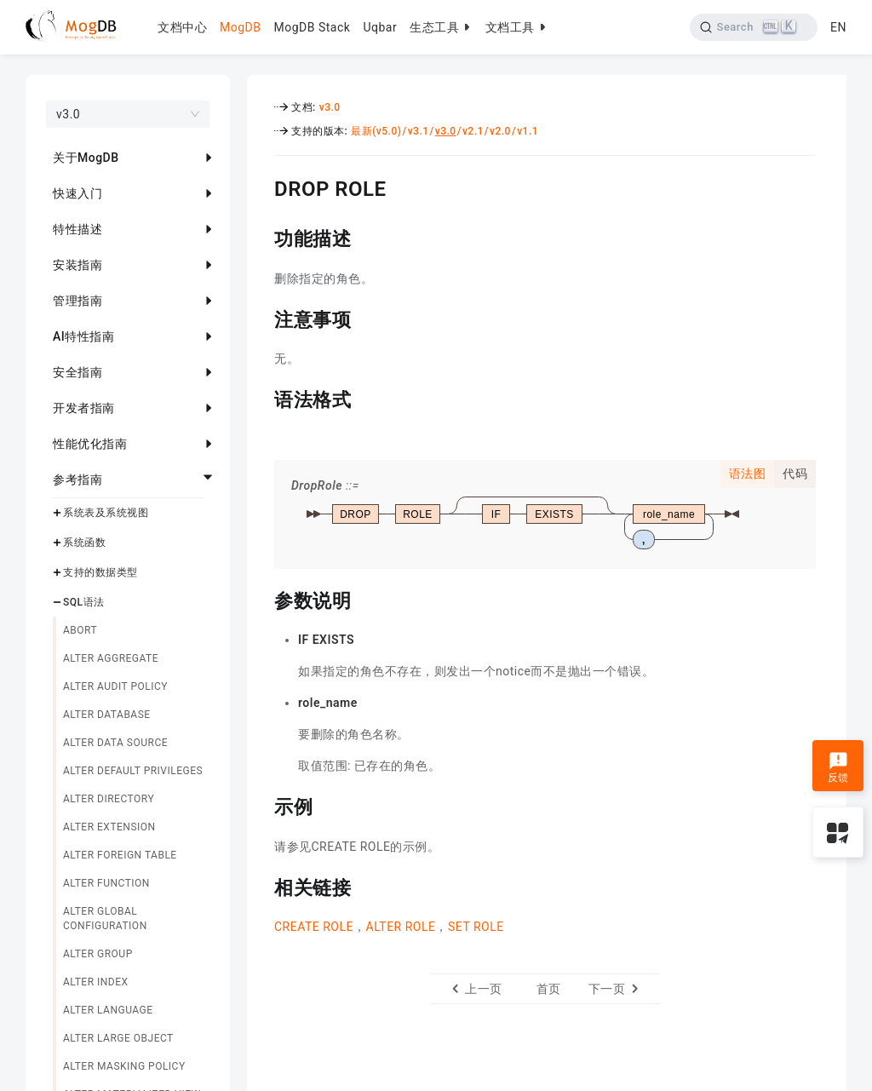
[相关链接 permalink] (261, 885)
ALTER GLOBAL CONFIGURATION (105, 918)
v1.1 (527, 131)
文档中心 (182, 27)
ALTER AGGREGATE (110, 658)
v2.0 (500, 131)
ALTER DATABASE (107, 715)
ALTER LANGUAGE (108, 1010)
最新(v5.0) (376, 131)
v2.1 (473, 131)
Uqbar (380, 27)
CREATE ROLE (313, 926)
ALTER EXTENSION (109, 827)
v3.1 (418, 131)
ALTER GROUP (98, 954)
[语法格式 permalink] (261, 397)
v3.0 (330, 107)
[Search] (754, 27)
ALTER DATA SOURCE (115, 743)
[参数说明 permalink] (261, 598)
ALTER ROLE (401, 926)
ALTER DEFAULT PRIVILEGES (133, 771)
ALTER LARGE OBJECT (118, 1038)
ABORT (80, 630)
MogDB (240, 27)
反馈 (838, 767)
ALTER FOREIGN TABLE (120, 855)
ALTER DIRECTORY (108, 799)
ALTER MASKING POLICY (124, 1066)
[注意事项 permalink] (261, 317)
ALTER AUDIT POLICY (115, 686)
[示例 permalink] (261, 804)
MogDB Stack (311, 27)
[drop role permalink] (261, 186)
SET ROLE (476, 926)
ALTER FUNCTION (106, 883)
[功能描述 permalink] (261, 236)
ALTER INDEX (96, 982)
